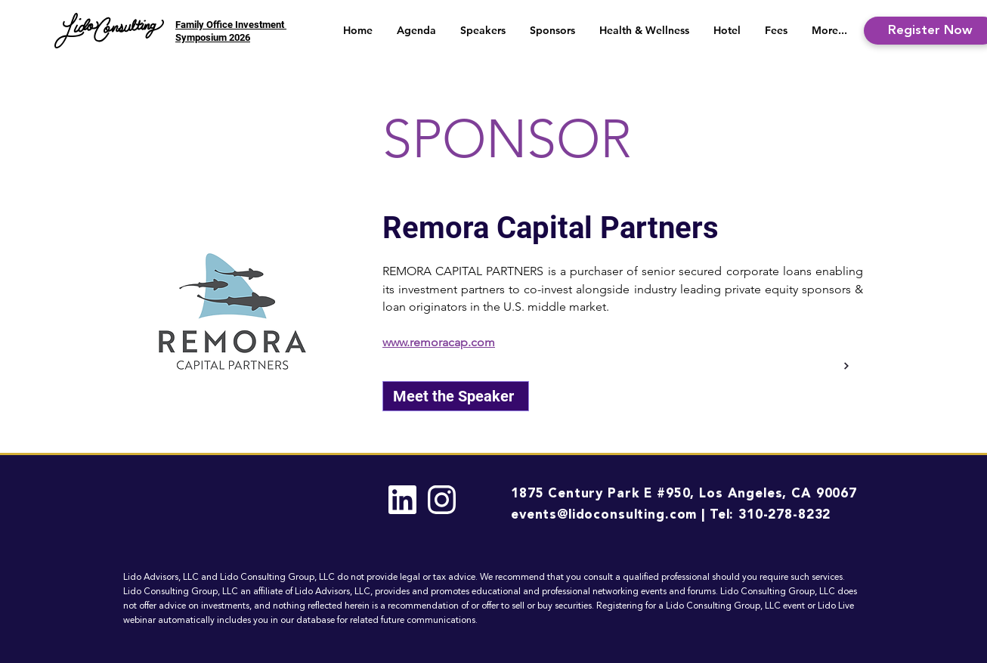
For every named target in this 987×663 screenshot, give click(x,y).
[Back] (844, 366)
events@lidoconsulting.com (604, 515)
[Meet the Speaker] (455, 396)
